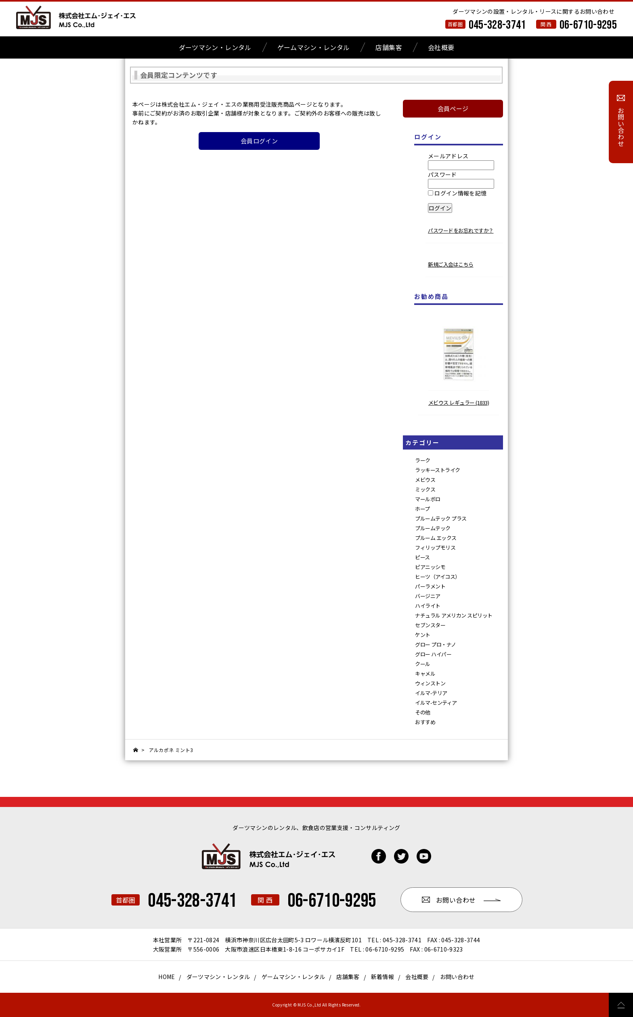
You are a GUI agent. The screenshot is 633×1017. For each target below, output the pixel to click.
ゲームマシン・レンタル (313, 47)
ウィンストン (430, 683)
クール (422, 664)
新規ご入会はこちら (451, 264)
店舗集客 (388, 47)
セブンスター (430, 625)
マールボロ (427, 499)
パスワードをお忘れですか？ (461, 230)
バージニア (427, 596)
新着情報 (382, 977)
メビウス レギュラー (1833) (458, 402)
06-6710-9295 (588, 25)
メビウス (425, 479)
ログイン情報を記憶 (457, 193)
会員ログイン (259, 141)
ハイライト (427, 605)
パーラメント (430, 586)
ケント (422, 635)
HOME (166, 977)
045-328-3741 (497, 25)
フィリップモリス (435, 547)
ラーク (422, 460)
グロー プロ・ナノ (435, 644)
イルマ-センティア (436, 702)
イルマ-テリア (431, 693)
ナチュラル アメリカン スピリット (454, 615)
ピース (422, 557)
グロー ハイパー (433, 654)
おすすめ (425, 722)
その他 (422, 712)
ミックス (425, 489)
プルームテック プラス (441, 518)
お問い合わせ (457, 977)
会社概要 (441, 47)
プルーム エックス (436, 538)
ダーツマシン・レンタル (215, 47)
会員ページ (453, 108)
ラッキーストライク (437, 470)
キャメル (425, 673)
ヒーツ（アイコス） (437, 576)
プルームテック (433, 528)
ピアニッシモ (430, 567)
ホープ (422, 509)
